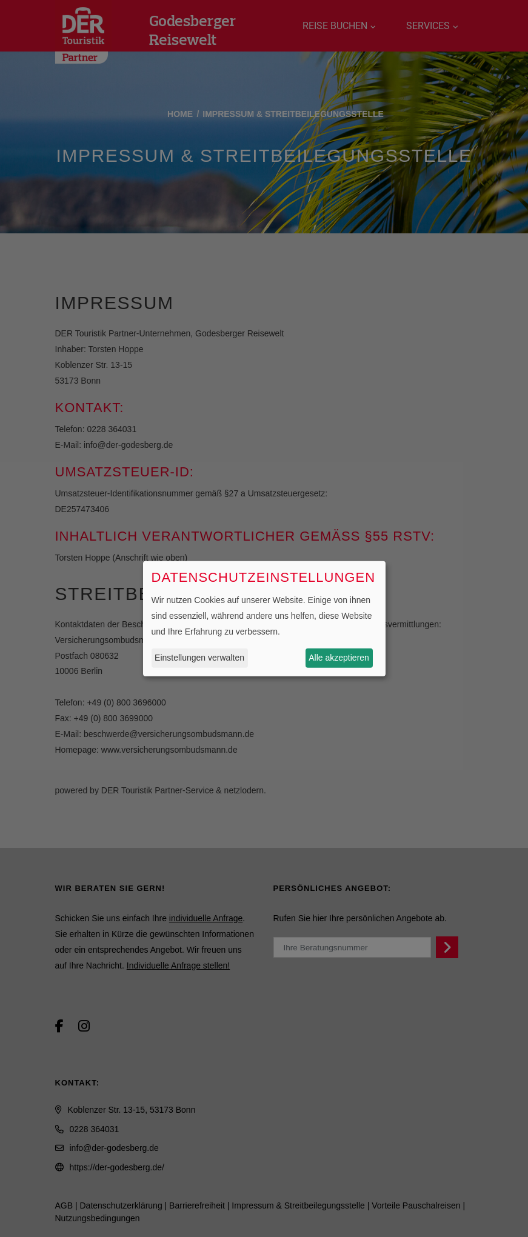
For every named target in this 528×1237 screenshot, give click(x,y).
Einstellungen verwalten (199, 657)
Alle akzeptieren (339, 657)
